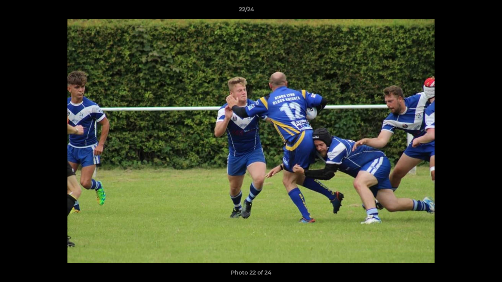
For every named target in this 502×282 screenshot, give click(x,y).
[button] (469, 11)
